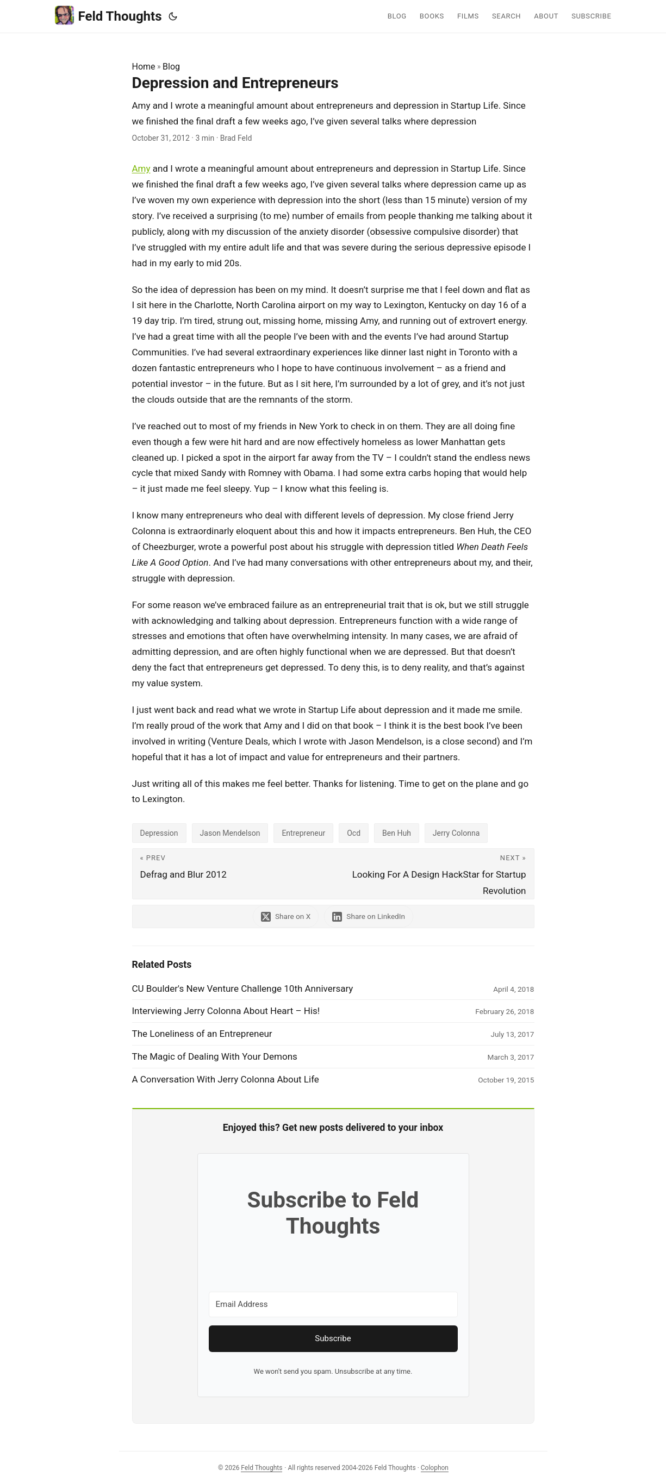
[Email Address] (333, 1304)
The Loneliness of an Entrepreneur (202, 1033)
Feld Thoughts (108, 15)
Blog (171, 66)
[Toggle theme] (172, 16)
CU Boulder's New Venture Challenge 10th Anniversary (242, 988)
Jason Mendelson (230, 833)
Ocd (353, 833)
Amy (141, 168)
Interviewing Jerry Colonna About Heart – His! (226, 1010)
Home (143, 66)
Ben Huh (396, 833)
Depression (159, 833)
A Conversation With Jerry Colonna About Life (225, 1079)
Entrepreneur (303, 833)
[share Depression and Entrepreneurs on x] (285, 916)
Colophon (435, 1468)
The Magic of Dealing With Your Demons (214, 1056)
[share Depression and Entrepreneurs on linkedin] (369, 916)
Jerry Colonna (456, 833)
